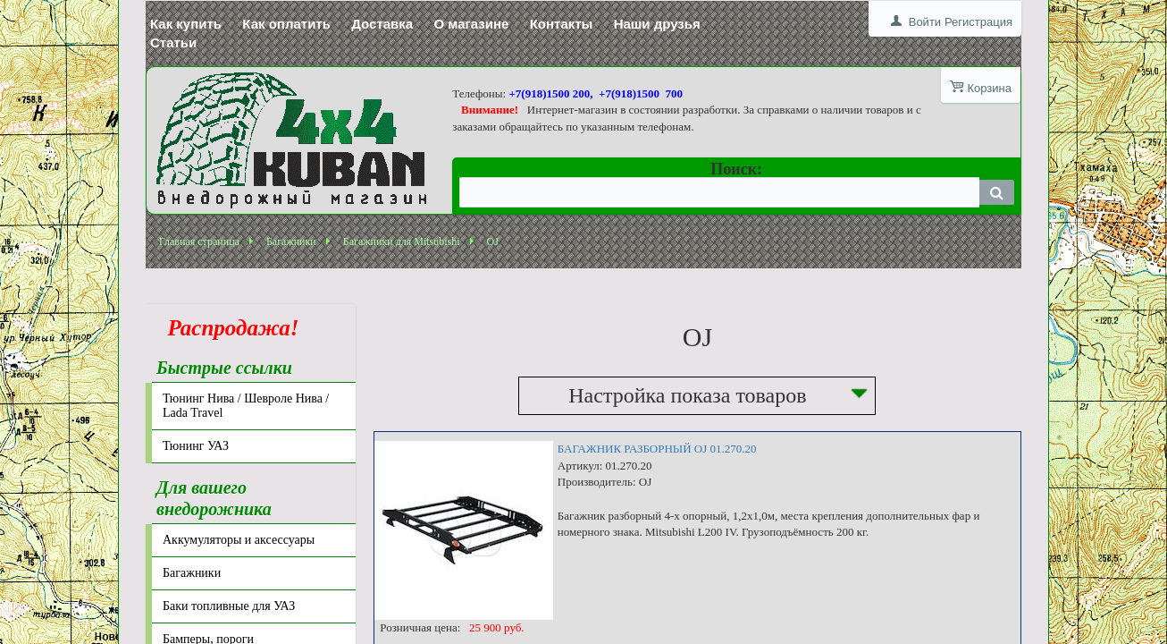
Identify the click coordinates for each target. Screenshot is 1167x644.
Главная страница (199, 241)
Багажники (291, 241)
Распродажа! (227, 328)
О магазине (470, 23)
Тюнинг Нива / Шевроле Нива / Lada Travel (246, 405)
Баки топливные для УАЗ (229, 606)
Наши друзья (657, 23)
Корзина (989, 88)
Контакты (561, 23)
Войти (925, 22)
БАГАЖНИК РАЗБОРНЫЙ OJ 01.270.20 (657, 448)
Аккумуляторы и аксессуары (239, 540)
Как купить (186, 23)
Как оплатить (286, 23)
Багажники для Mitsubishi (401, 241)
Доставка (382, 23)
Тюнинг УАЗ (196, 446)
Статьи (173, 42)
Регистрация (978, 22)
